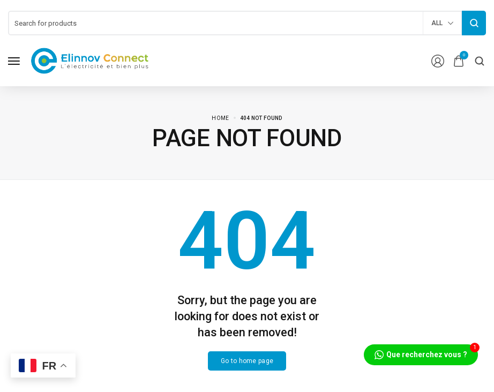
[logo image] (90, 60)
